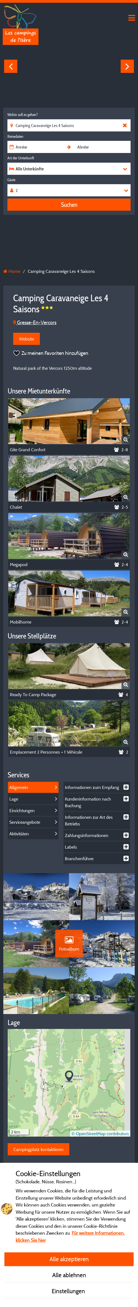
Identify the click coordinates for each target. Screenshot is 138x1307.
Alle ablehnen (69, 1275)
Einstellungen (69, 1291)
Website (26, 339)
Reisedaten (15, 136)
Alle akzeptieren (69, 1259)
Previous (10, 66)
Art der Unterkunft (20, 157)
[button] (69, 1076)
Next (127, 66)
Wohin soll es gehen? (22, 114)
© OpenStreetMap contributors (100, 1133)
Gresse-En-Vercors (34, 322)
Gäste (11, 179)
